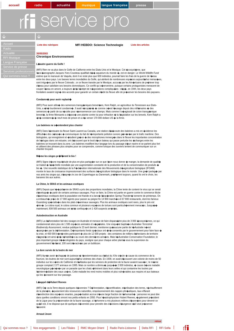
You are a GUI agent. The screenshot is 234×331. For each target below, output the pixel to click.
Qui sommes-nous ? (16, 76)
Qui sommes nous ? (15, 328)
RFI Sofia (164, 328)
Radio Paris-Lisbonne (123, 328)
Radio (7, 48)
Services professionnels (19, 71)
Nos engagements (44, 328)
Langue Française (15, 62)
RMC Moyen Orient (92, 328)
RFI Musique (11, 57)
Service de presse (15, 67)
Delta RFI (148, 328)
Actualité (9, 53)
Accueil (8, 43)
